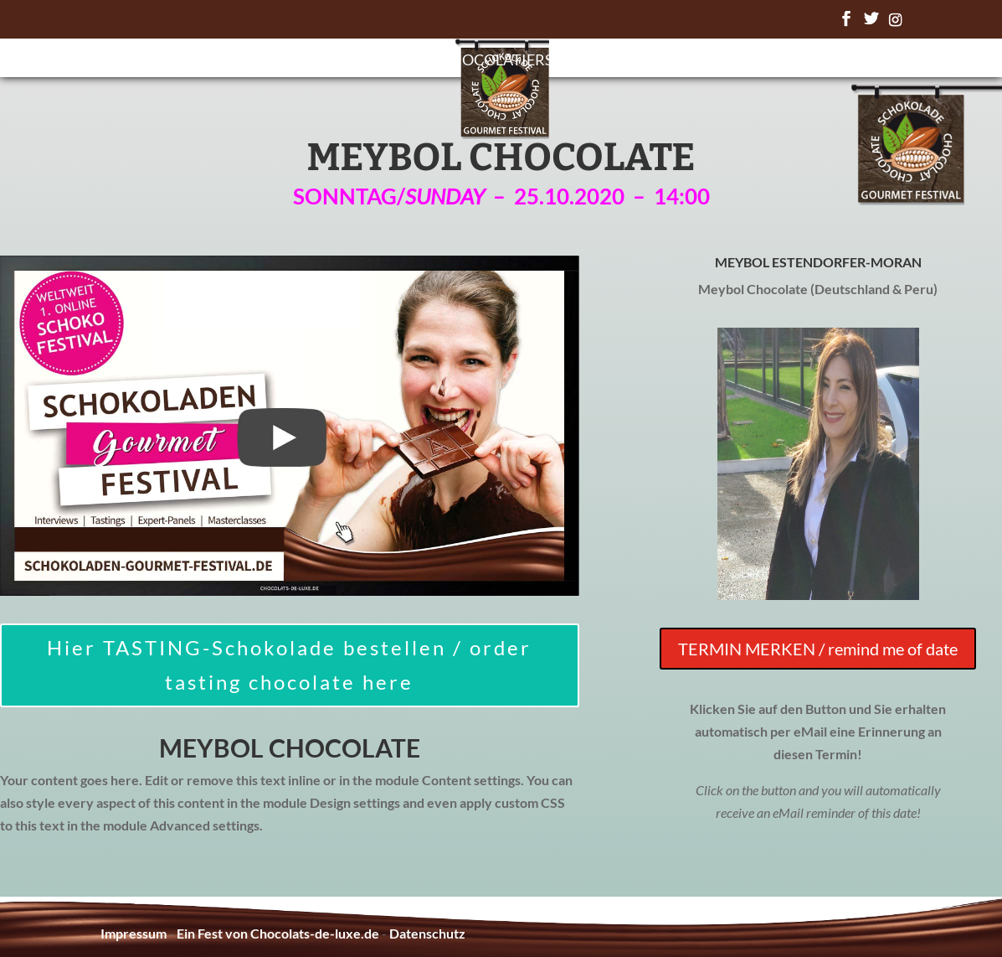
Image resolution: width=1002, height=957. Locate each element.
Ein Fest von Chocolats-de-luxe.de (278, 933)
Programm (376, 61)
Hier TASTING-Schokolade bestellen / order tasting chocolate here (289, 664)
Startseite (270, 61)
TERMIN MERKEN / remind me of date (818, 649)
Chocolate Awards (649, 61)
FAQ (760, 61)
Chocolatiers (496, 61)
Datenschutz (427, 933)
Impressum (133, 933)
